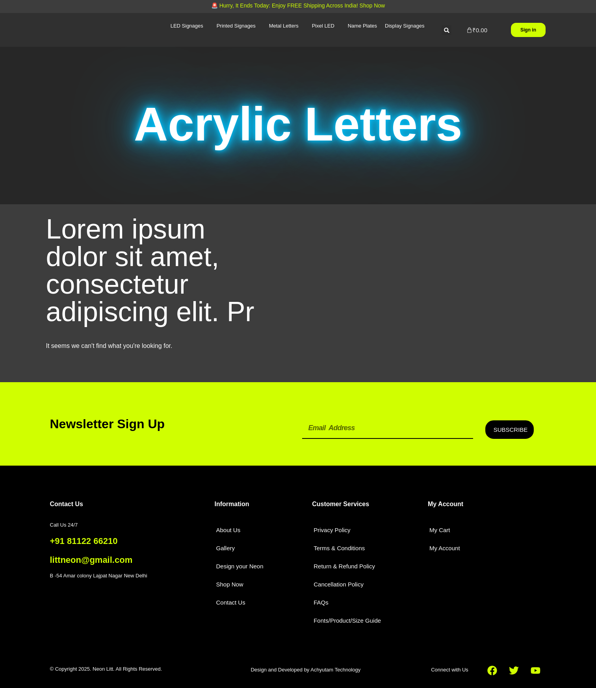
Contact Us (230, 602)
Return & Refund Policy (344, 566)
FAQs (321, 602)
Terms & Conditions (339, 548)
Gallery (225, 548)
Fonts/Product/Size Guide (347, 620)
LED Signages (187, 26)
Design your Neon (239, 566)
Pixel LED (323, 26)
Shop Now (229, 584)
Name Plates (362, 26)
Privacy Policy (332, 530)
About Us (228, 530)
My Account (444, 548)
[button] (446, 30)
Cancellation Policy (339, 584)
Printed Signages (236, 26)
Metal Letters (284, 26)
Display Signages (404, 26)
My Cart (439, 530)
